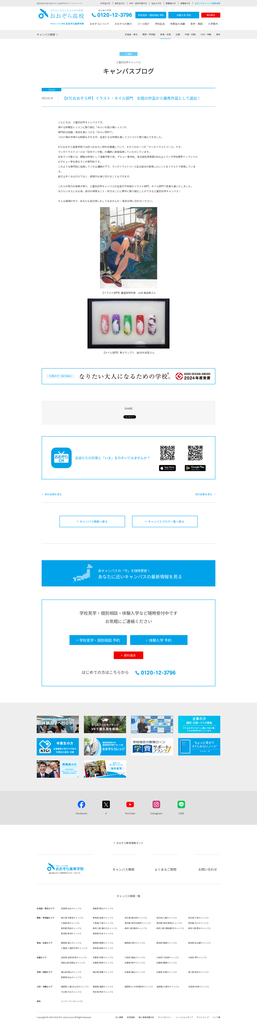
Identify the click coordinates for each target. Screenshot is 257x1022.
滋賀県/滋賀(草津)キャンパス (74, 957)
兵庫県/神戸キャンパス (135, 962)
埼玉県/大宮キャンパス (198, 917)
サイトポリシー (165, 1017)
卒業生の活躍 (177, 23)
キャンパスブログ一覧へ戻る (166, 521)
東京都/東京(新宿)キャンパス (169, 923)
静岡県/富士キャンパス (71, 942)
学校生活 (160, 23)
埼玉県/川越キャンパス (166, 917)
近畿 (178, 34)
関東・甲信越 (148, 34)
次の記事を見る (203, 494)
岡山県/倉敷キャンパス (103, 972)
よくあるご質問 (165, 869)
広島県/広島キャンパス (166, 972)
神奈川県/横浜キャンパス (136, 928)
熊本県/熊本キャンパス (103, 991)
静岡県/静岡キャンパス (103, 942)
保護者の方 (185, 3)
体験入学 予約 (184, 15)
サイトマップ (203, 1017)
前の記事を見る (53, 494)
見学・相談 (196, 23)
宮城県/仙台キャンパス (71, 908)
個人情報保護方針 (146, 1017)
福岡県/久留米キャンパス (168, 986)
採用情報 (131, 1017)
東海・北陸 (165, 34)
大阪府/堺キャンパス (197, 957)
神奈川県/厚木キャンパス (199, 928)
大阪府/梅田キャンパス (135, 957)
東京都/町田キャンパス (71, 928)
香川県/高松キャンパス (198, 972)
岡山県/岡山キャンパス (71, 972)
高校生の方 (120, 3)
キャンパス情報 (46, 34)
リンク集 (216, 1017)
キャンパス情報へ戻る (94, 521)
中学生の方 (105, 3)
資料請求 (211, 15)
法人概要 (119, 1017)
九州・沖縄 (205, 34)
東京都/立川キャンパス (198, 923)
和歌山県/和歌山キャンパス (73, 962)
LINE (181, 813)
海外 (218, 34)
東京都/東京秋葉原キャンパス (138, 923)
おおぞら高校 (61, 17)
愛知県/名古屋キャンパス (199, 942)
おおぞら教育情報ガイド (129, 843)
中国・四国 (190, 34)
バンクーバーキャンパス (72, 1001)
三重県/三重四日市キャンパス (74, 948)
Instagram (156, 813)
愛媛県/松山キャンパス (71, 977)
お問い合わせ (207, 869)
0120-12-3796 (112, 15)
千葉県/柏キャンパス (70, 923)
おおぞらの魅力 (123, 23)
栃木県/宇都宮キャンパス (72, 917)
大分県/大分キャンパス (71, 991)
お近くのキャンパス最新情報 (207, 3)
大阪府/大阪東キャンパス (167, 957)
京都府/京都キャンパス (103, 957)
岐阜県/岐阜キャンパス (103, 948)
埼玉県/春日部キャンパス (136, 917)
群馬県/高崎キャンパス (103, 917)
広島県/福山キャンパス (135, 972)
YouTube (130, 813)
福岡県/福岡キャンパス (103, 986)
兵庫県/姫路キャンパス (166, 962)
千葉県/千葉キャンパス (103, 923)
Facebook (81, 813)
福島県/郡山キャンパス (103, 908)
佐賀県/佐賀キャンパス (198, 986)
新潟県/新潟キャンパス (71, 933)
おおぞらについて (99, 23)
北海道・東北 (131, 34)
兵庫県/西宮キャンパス (103, 962)
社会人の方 (156, 3)
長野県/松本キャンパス (103, 933)
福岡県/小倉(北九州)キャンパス (75, 986)
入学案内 (213, 23)
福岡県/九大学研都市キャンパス (139, 986)
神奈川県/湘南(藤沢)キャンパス (170, 928)
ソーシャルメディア (184, 1017)
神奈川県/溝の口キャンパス (105, 928)
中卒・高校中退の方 (138, 3)
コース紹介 (143, 23)
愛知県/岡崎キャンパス (166, 942)
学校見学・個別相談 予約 (151, 15)
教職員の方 (171, 3)
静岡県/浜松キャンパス (135, 942)
